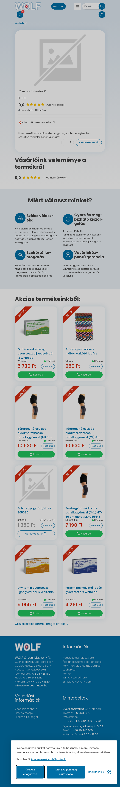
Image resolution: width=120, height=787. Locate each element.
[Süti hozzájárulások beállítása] (96, 772)
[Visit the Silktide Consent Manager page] (109, 772)
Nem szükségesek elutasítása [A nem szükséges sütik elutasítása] (66, 772)
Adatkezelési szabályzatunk (48, 759)
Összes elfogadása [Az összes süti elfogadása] (30, 772)
